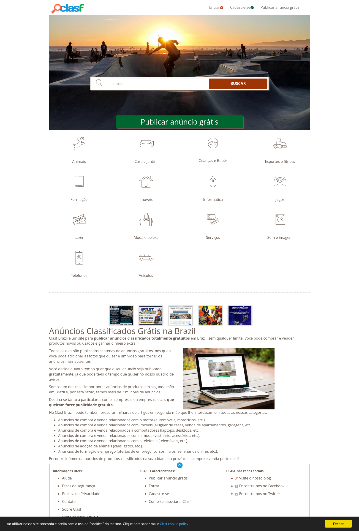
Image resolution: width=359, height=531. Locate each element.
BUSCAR (238, 83)
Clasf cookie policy (177, 524)
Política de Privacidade (81, 493)
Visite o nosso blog (253, 478)
